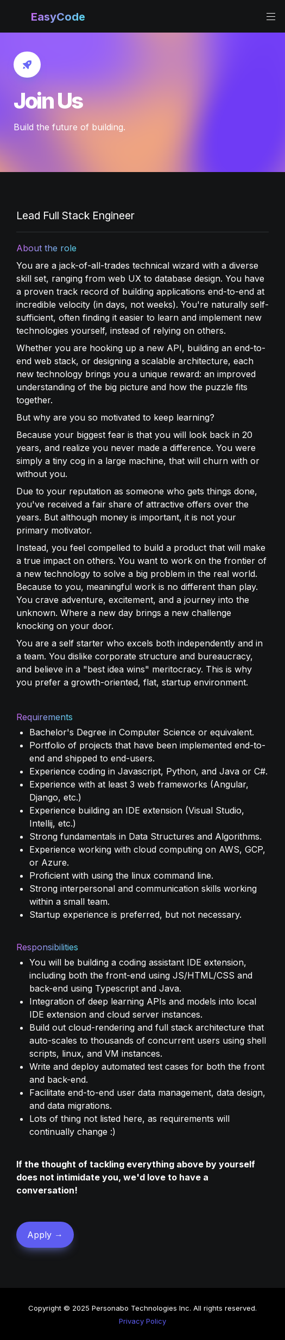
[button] (17, 16)
